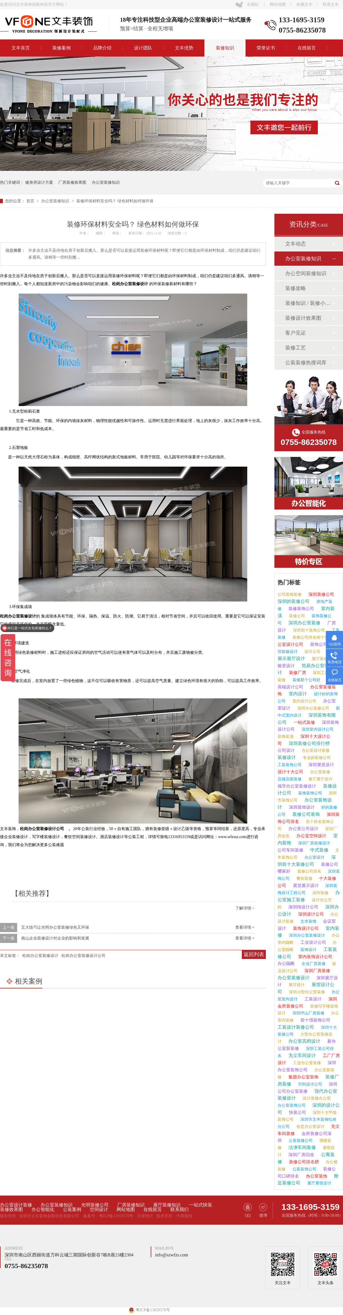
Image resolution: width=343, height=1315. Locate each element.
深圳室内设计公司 (317, 729)
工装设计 (312, 999)
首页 (30, 201)
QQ (248, 1210)
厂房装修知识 (131, 1205)
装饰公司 (318, 644)
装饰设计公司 (305, 928)
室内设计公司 (303, 701)
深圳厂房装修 (316, 970)
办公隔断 (286, 963)
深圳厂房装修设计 (313, 843)
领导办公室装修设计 (297, 786)
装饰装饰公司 (309, 793)
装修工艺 (295, 348)
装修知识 (225, 47)
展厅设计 (296, 985)
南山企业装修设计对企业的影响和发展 (55, 938)
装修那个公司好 (305, 680)
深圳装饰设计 (301, 807)
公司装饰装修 (290, 594)
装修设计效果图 (303, 318)
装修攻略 (295, 288)
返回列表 (254, 954)
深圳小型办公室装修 (306, 992)
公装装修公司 (300, 1140)
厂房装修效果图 (72, 182)
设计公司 (311, 651)
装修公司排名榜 (303, 1162)
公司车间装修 (290, 850)
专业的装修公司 (316, 758)
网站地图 (278, 4)
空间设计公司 (309, 1084)
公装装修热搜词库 (305, 362)
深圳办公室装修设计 (306, 935)
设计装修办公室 (316, 1098)
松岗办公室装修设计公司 (83, 956)
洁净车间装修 (301, 1147)
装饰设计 (307, 950)
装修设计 (287, 757)
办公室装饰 (316, 1176)
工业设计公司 (312, 942)
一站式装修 (303, 722)
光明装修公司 (95, 1205)
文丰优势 (184, 47)
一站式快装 (200, 1205)
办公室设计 (313, 857)
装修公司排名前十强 (309, 637)
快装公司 (297, 1112)
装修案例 (61, 47)
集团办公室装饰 (302, 1077)
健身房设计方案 (39, 182)
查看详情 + (244, 927)
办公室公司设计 (302, 828)
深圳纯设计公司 (302, 907)
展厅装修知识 (167, 1205)
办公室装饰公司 (292, 1105)
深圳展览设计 (320, 764)
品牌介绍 (102, 47)
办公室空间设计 (310, 836)
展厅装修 (319, 659)
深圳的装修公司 (294, 601)
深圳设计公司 (310, 914)
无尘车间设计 (301, 1055)
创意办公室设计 (309, 1126)
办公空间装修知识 (305, 273)
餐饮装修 (303, 878)
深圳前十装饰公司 (308, 630)
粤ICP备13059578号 (116, 1216)
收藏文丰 (304, 4)
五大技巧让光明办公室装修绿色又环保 (55, 927)
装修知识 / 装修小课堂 (308, 303)
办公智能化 (42, 1209)
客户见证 (295, 333)
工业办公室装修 (306, 1063)
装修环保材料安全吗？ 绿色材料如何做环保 (114, 201)
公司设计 (286, 750)
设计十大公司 (290, 772)
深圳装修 (319, 893)
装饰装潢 (286, 736)
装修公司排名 (308, 871)
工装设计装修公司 (296, 1027)
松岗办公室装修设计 (40, 956)
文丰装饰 (307, 921)
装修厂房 (297, 672)
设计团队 (143, 47)
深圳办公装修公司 (312, 708)
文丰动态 (295, 244)
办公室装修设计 (294, 977)
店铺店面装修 (290, 779)
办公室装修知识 (106, 182)
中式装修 (318, 850)
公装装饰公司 (303, 1169)
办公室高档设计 (303, 1041)
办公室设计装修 (315, 750)
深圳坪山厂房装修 (307, 1013)
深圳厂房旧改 (300, 1154)
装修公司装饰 (305, 814)
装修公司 (296, 616)
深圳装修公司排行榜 (309, 743)
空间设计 (99, 1209)
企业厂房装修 (313, 964)
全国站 (253, 4)
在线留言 (307, 47)
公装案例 (72, 1209)
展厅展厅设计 (319, 779)
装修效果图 (11, 1209)
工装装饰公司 (290, 765)
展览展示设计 (305, 885)
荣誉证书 (266, 47)
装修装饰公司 (300, 608)
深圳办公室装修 (303, 622)
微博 (263, 1210)
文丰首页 (20, 47)
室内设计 (297, 693)
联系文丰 (331, 4)
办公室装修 (319, 772)
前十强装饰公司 (314, 1020)
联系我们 (179, 1209)
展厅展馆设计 (318, 1183)
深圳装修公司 (320, 594)
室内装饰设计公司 (314, 956)
